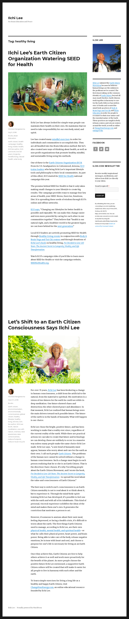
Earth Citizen (106, 96)
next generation (65, 226)
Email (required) (102, 186)
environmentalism (15, 409)
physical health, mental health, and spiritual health (55, 530)
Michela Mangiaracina (16, 129)
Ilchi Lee (15, 18)
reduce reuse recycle (16, 442)
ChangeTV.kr (98, 131)
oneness (17, 432)
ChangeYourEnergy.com (42, 587)
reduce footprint (14, 439)
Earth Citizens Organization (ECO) (65, 162)
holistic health (18, 147)
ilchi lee (16, 422)
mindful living (13, 157)
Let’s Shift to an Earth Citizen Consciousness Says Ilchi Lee (44, 325)
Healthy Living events (49, 236)
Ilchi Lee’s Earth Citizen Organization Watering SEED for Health (44, 58)
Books (10, 136)
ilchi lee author (13, 149)
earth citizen (13, 141)
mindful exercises (61, 139)
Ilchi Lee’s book (38, 243)
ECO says (35, 209)
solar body (18, 159)
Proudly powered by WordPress (29, 608)
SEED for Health (66, 176)
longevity (16, 154)
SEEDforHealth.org (40, 263)
